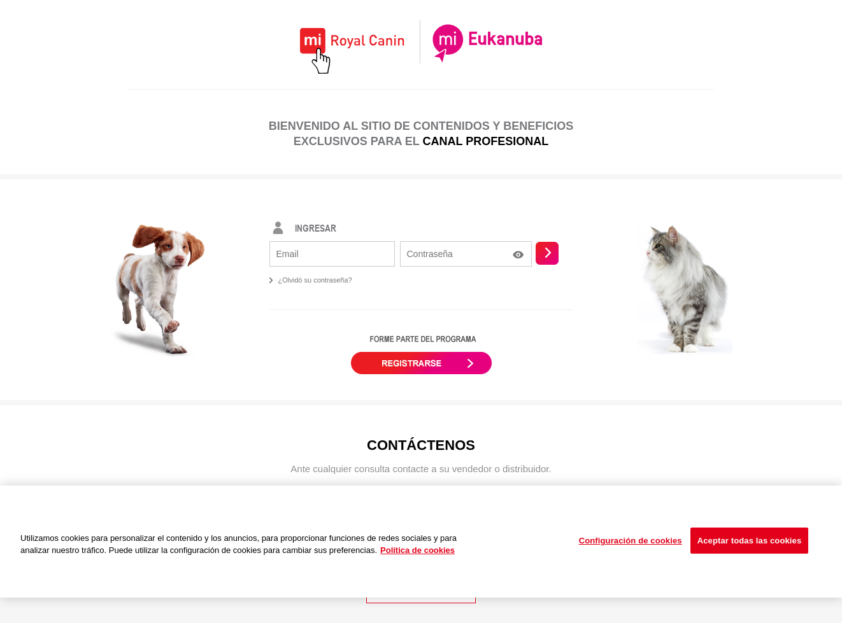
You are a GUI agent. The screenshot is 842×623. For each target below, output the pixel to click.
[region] (421, 542)
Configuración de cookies (630, 540)
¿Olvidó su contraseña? (315, 280)
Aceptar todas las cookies (749, 540)
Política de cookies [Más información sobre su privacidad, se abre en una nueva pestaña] (417, 550)
